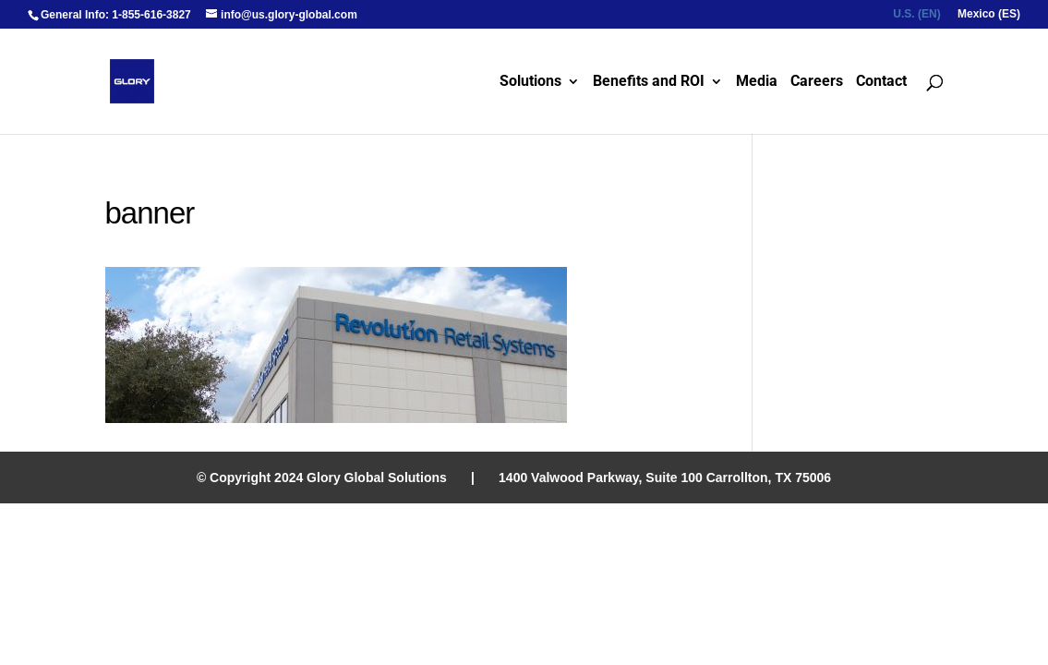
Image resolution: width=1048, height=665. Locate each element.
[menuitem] (916, 18)
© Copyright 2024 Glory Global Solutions (322, 477)
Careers (816, 82)
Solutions (530, 82)
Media (756, 82)
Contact (881, 82)
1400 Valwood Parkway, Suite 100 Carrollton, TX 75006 (665, 477)
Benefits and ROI (649, 82)
